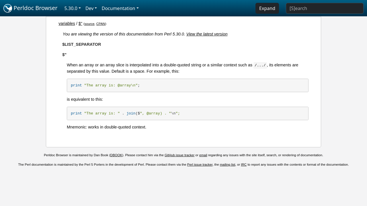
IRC (244, 164)
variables (66, 23)
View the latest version (207, 34)
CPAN (100, 23)
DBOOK (116, 155)
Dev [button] (89, 8)
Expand (267, 8)
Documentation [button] (118, 8)
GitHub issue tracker (179, 155)
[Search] (325, 8)
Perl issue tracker (199, 164)
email (203, 155)
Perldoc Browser (30, 8)
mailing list (227, 164)
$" (80, 23)
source (90, 23)
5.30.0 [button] (71, 8)
